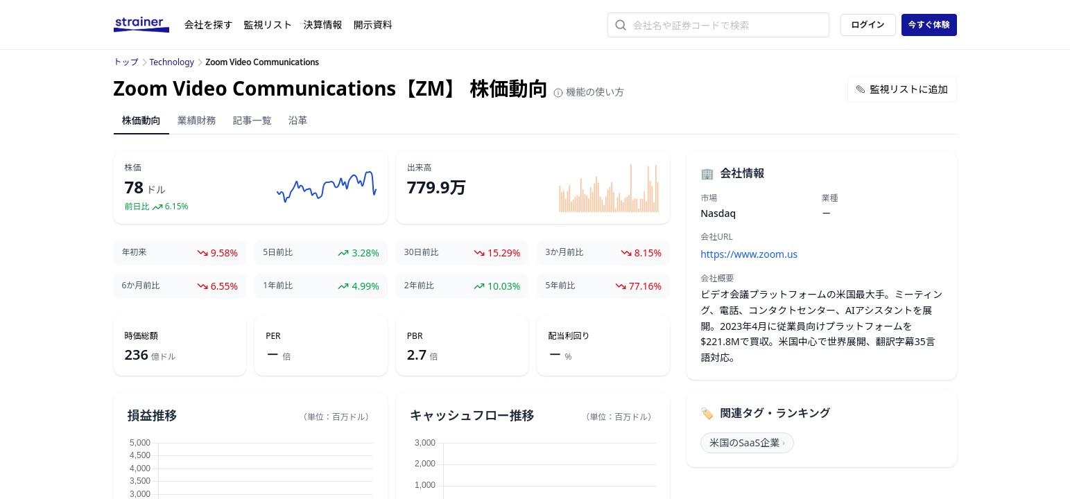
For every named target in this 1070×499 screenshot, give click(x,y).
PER (273, 336)
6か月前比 (141, 285)
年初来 (134, 252)
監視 (268, 24)
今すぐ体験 (928, 24)
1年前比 (278, 285)
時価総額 (141, 336)
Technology (172, 62)
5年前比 (560, 285)
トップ (126, 62)
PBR (415, 336)
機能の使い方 (589, 91)
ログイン (867, 24)
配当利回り (568, 336)
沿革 (298, 120)
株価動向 (141, 120)
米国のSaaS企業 (747, 442)
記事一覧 (252, 120)
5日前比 (278, 252)
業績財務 (197, 120)
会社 (208, 24)
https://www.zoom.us (748, 254)
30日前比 (421, 252)
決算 (323, 24)
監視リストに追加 (902, 89)
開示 (373, 24)
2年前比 (419, 285)
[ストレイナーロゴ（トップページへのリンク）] (149, 25)
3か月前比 (564, 252)
